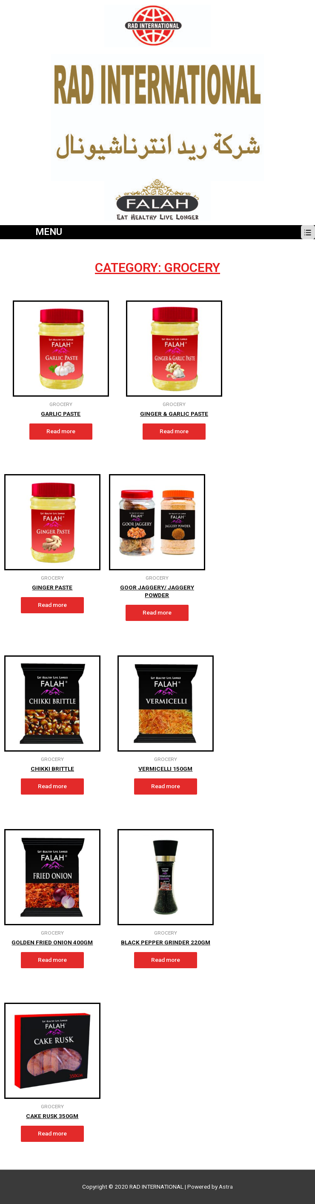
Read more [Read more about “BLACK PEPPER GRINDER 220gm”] (165, 959)
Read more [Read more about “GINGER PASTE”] (52, 604)
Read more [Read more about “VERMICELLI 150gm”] (165, 786)
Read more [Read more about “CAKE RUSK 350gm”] (52, 1133)
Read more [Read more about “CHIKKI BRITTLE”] (52, 786)
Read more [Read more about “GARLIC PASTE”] (60, 431)
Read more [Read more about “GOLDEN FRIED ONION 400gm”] (52, 959)
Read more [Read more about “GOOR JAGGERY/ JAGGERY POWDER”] (157, 612)
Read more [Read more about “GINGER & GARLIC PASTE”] (174, 431)
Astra (226, 1186)
